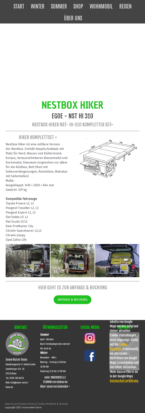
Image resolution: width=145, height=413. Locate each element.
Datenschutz (27, 403)
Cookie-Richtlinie (46, 403)
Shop (78, 5)
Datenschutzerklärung (124, 381)
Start (19, 5)
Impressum (11, 403)
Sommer (59, 5)
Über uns (73, 17)
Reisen (125, 5)
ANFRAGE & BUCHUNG (72, 299)
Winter (37, 5)
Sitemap (63, 403)
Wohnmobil (101, 5)
